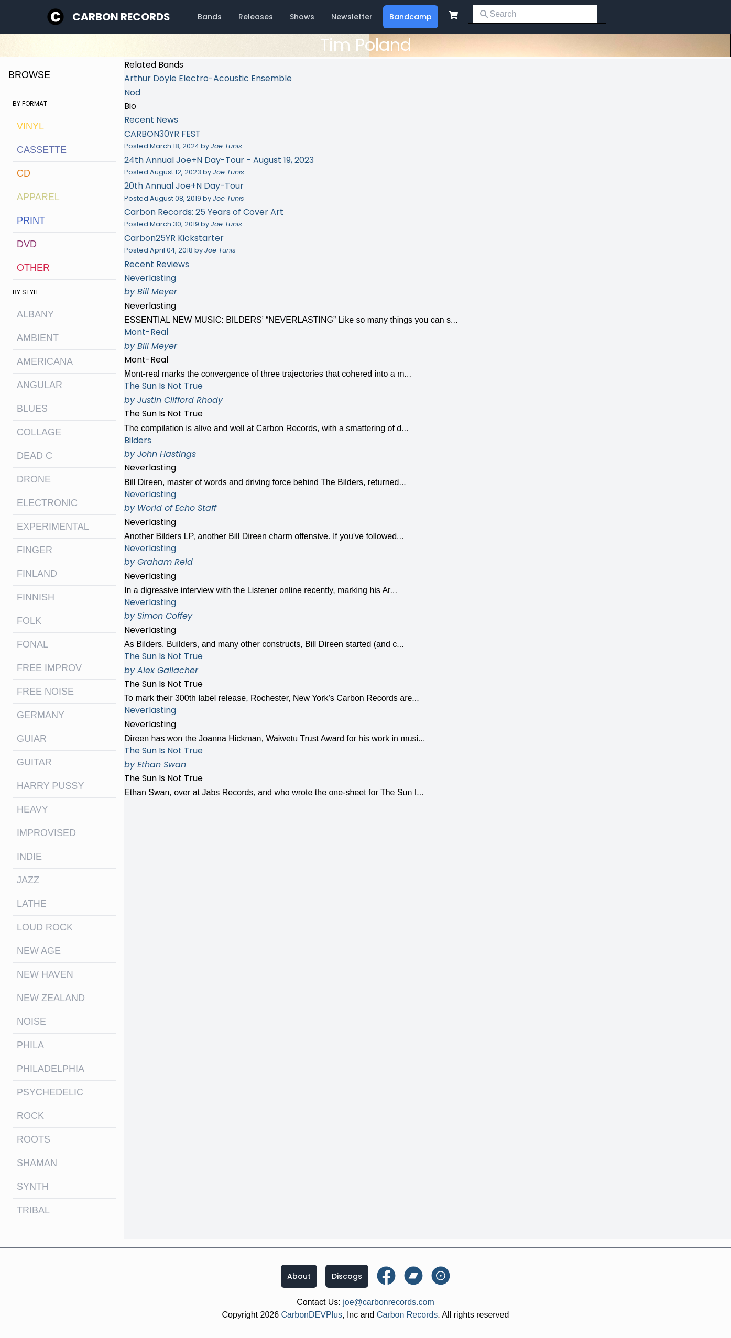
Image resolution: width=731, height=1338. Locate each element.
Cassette (42, 150)
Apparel (38, 197)
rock (30, 1116)
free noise (45, 691)
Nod (132, 92)
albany (35, 314)
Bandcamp (410, 17)
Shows (302, 17)
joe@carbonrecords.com (388, 1302)
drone (34, 479)
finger (34, 550)
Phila (30, 1045)
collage (39, 432)
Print (31, 220)
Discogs (347, 1276)
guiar (32, 738)
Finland (37, 573)
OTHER (33, 267)
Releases (255, 17)
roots (33, 1139)
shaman (37, 1163)
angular (39, 385)
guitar (34, 762)
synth (33, 1186)
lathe (32, 903)
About (299, 1276)
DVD (27, 244)
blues (32, 408)
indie (29, 856)
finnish (35, 597)
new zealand (51, 998)
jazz (28, 880)
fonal (32, 644)
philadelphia (50, 1068)
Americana (45, 361)
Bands (210, 17)
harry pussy (50, 786)
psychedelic (50, 1092)
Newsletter (352, 17)
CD (23, 173)
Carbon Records (121, 16)
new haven (45, 974)
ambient (38, 338)
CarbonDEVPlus (312, 1314)
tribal (33, 1210)
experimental (53, 526)
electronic (47, 503)
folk (29, 621)
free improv (49, 668)
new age (39, 951)
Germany (40, 715)
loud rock (45, 927)
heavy (32, 809)
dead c (34, 456)
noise (31, 1021)
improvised (46, 833)
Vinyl (30, 126)
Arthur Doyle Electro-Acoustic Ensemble (208, 78)
